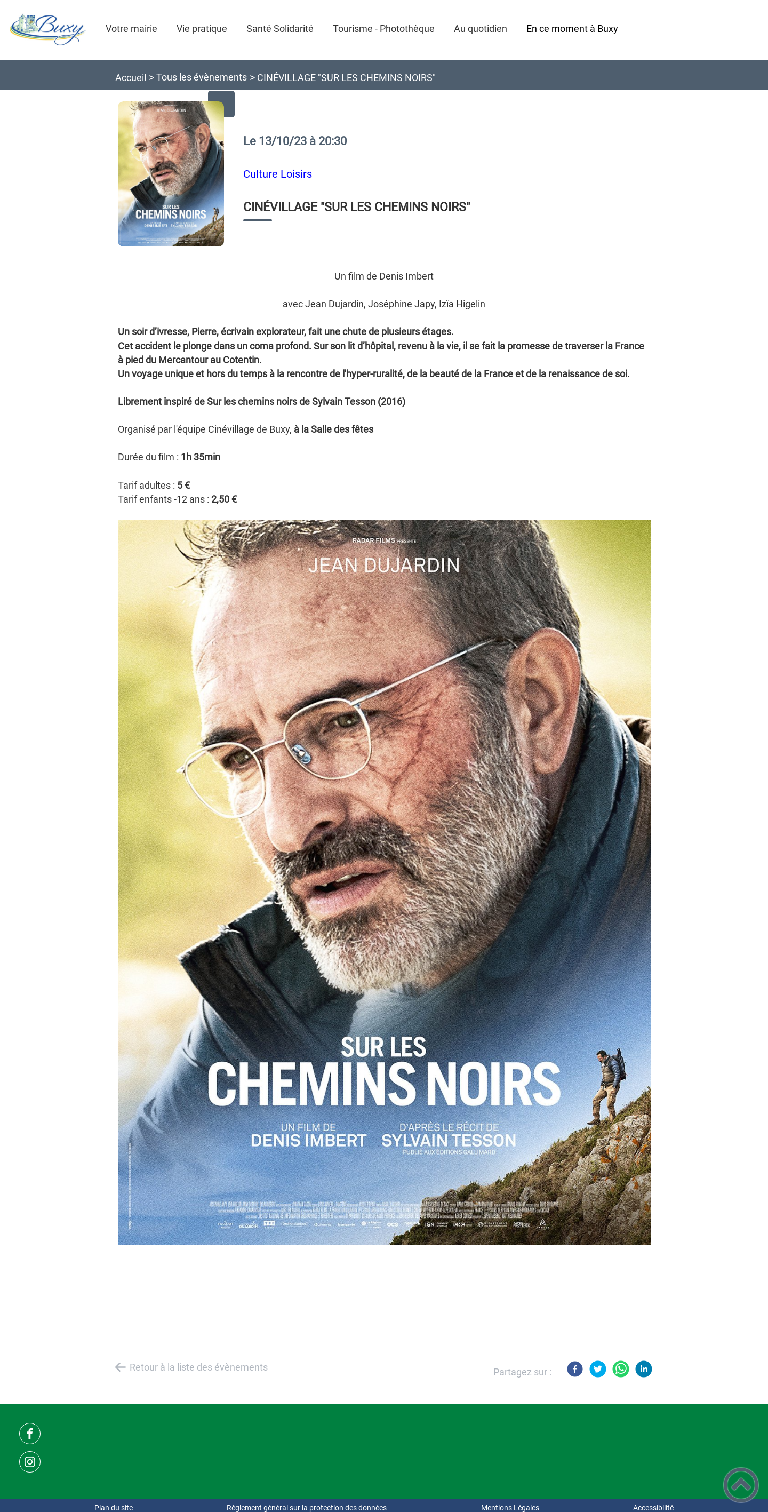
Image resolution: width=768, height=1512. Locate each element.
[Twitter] (598, 1369)
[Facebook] (575, 1369)
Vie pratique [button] (202, 28)
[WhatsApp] (621, 1369)
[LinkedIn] (644, 1369)
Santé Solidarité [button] (280, 28)
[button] (741, 1485)
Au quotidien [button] (480, 28)
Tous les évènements (201, 77)
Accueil (130, 77)
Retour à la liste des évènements (199, 1367)
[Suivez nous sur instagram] (30, 1462)
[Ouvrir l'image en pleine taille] (171, 174)
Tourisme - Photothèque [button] (384, 28)
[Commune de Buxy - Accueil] (48, 30)
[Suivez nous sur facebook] (30, 1433)
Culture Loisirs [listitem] (277, 174)
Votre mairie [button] (131, 28)
